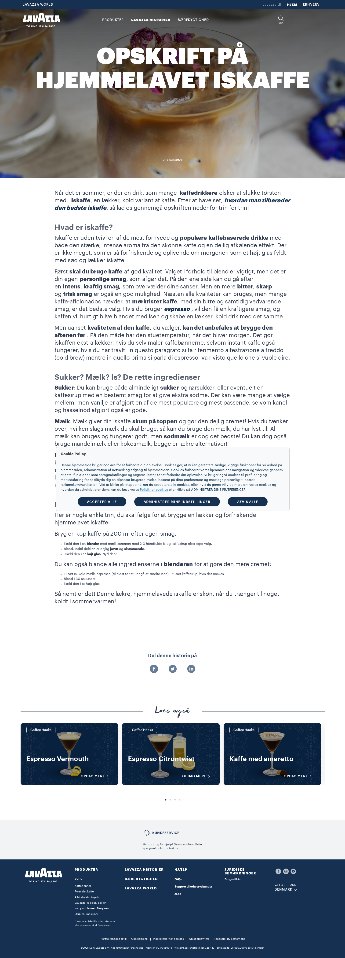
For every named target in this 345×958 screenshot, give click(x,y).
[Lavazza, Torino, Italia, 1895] (41, 19)
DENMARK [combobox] (283, 889)
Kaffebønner (83, 885)
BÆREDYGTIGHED (141, 879)
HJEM (292, 4)
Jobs (177, 893)
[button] (281, 20)
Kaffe (78, 879)
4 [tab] (179, 800)
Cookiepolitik (139, 938)
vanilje (99, 402)
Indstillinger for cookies (168, 938)
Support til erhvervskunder (193, 886)
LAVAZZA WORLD (38, 4)
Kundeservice (165, 832)
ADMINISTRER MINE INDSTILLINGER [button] (177, 501)
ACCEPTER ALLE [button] (102, 501)
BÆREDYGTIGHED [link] (193, 20)
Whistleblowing (199, 938)
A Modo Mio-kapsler (88, 897)
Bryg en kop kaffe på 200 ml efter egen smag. (115, 534)
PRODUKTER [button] (113, 20)
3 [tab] (175, 800)
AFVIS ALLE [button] (247, 501)
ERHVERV (311, 4)
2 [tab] (170, 800)
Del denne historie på (172, 655)
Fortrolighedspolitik (114, 938)
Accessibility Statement (229, 938)
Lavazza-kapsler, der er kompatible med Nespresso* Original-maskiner (94, 908)
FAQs (178, 879)
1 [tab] (165, 800)
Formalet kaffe (84, 891)
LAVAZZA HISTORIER (144, 869)
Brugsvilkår (233, 879)
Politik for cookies (154, 489)
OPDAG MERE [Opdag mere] (96, 776)
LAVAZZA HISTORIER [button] (150, 20)
